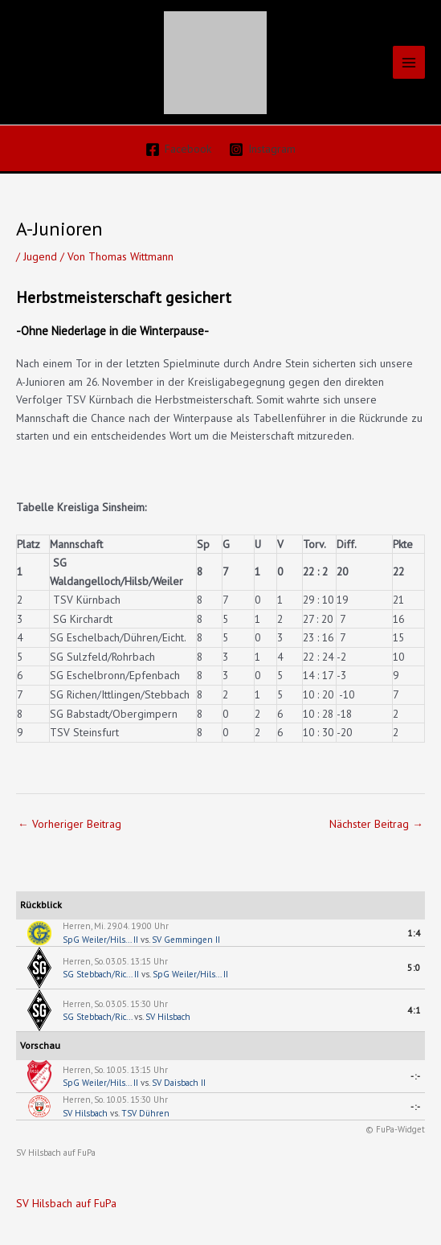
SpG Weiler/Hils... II (100, 939)
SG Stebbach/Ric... (97, 1016)
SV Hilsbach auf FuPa (56, 1152)
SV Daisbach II (179, 1082)
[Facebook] (178, 149)
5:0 (414, 967)
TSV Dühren (145, 1113)
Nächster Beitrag (376, 824)
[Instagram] (262, 149)
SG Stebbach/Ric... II (101, 974)
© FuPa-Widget (395, 1129)
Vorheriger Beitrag (69, 824)
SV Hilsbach (167, 1016)
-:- (415, 1076)
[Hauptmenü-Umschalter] (409, 62)
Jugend (40, 256)
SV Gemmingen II (186, 939)
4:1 (414, 1010)
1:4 (414, 933)
